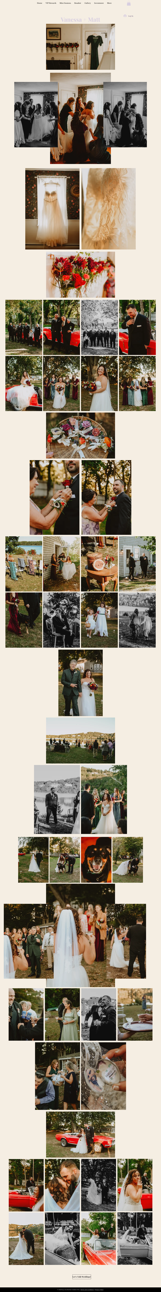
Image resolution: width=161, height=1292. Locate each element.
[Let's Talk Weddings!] (81, 1277)
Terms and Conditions (87, 1290)
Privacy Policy (99, 1290)
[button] (129, 3)
